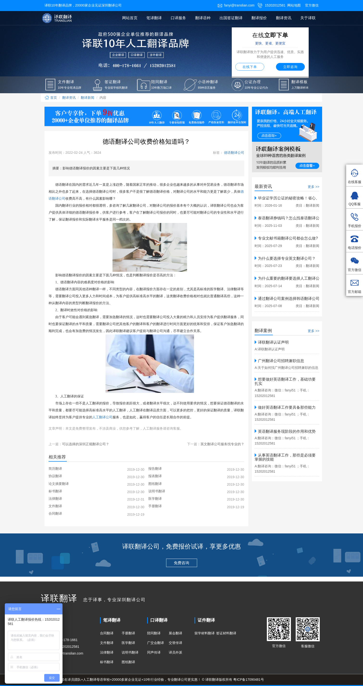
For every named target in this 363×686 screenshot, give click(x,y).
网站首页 (130, 18)
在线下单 (250, 67)
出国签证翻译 (231, 18)
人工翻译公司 (102, 417)
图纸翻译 (128, 662)
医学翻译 (128, 643)
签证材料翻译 (226, 633)
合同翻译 (106, 633)
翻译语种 (203, 18)
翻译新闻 (87, 97)
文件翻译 (106, 643)
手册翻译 (128, 633)
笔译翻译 (154, 18)
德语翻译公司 (233, 153)
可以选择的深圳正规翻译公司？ (85, 444)
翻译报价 (259, 18)
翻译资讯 (283, 18)
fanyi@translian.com (236, 5)
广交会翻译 (155, 643)
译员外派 (175, 652)
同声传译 (154, 652)
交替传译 (175, 643)
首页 (50, 97)
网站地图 (294, 5)
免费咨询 (181, 563)
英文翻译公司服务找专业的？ (222, 444)
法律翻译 (106, 652)
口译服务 (178, 18)
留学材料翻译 (204, 633)
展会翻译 (175, 633)
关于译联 (308, 18)
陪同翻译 (154, 633)
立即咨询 (290, 67)
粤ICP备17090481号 (248, 679)
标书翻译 (106, 662)
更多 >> (313, 187)
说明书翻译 (130, 652)
